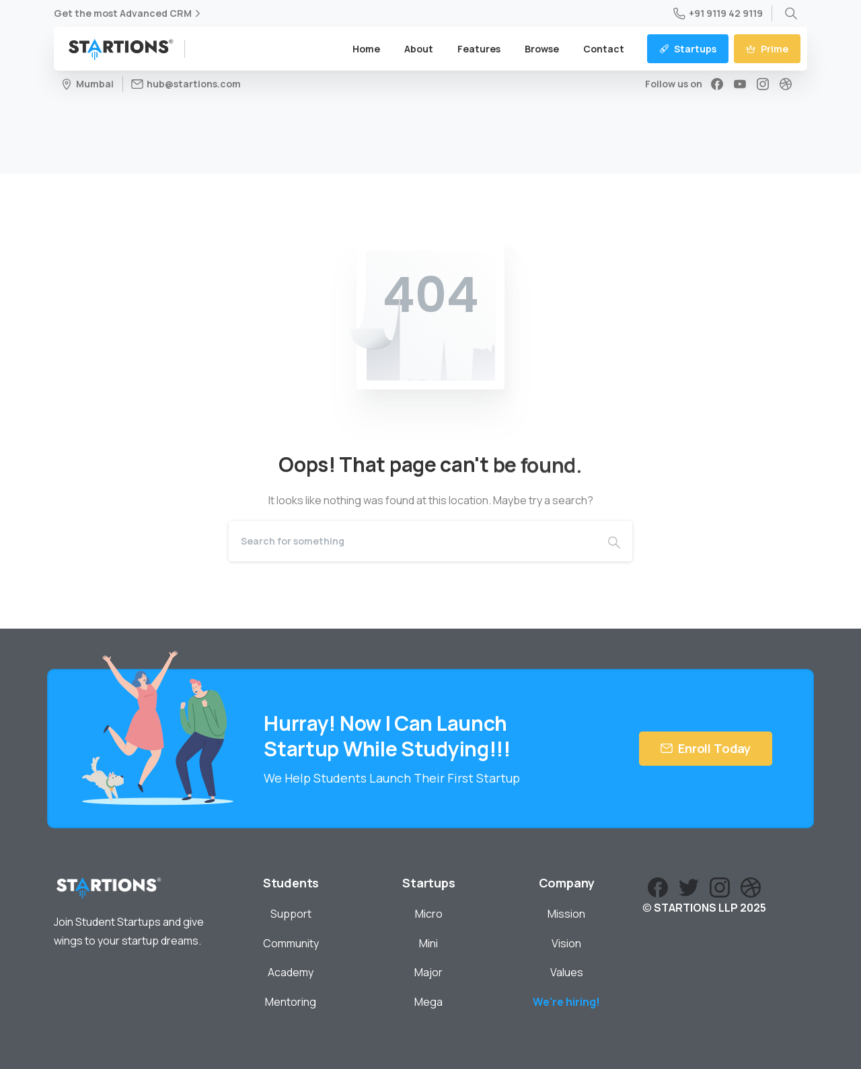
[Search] (412, 541)
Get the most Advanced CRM (129, 13)
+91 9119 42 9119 (718, 13)
